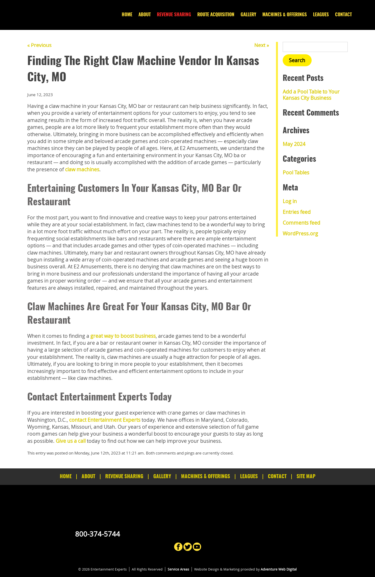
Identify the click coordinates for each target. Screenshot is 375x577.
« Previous (39, 45)
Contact (343, 15)
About (144, 15)
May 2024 (294, 144)
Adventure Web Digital (279, 569)
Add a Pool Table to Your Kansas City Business (311, 94)
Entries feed (297, 212)
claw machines (82, 169)
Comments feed (301, 222)
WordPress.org (300, 233)
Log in (290, 201)
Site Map (306, 476)
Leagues (321, 15)
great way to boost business (123, 336)
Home (127, 15)
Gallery (248, 15)
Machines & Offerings (284, 15)
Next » (261, 45)
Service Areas (178, 569)
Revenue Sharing (174, 15)
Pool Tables (296, 172)
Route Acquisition (215, 15)
